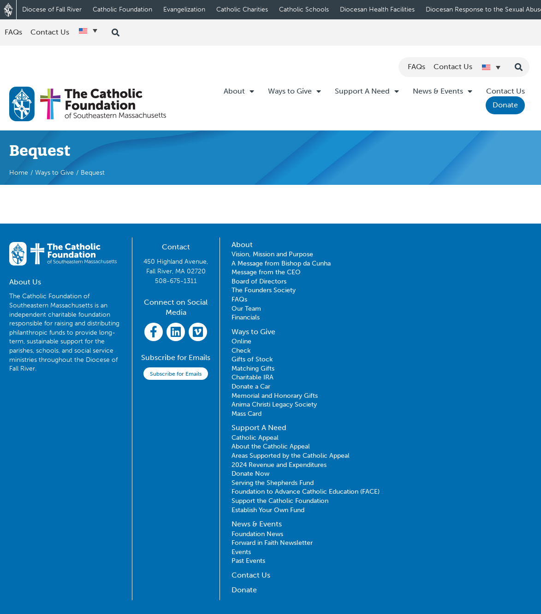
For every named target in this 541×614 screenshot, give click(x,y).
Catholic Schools (304, 9)
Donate (505, 104)
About (239, 91)
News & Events (442, 91)
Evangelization (184, 9)
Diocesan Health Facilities (377, 9)
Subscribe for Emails (176, 374)
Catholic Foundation (122, 9)
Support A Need (367, 91)
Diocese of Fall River (52, 9)
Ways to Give (294, 91)
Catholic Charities (242, 9)
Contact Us (505, 91)
